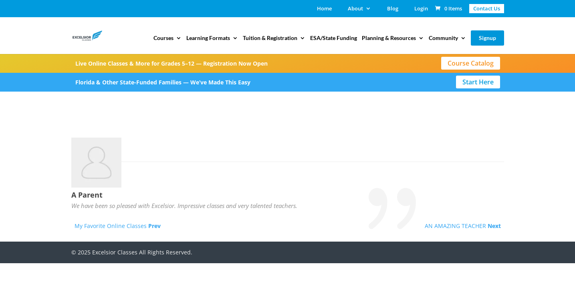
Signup (487, 37)
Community (443, 38)
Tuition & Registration (270, 38)
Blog (392, 9)
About (355, 9)
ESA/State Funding (333, 38)
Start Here (478, 82)
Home (324, 9)
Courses (163, 38)
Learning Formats (208, 38)
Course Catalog (471, 63)
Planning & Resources (389, 38)
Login (421, 9)
